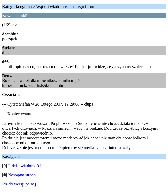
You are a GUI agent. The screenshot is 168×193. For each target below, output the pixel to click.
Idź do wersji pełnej (19, 184)
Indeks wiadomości (24, 166)
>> (17, 25)
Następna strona (22, 175)
